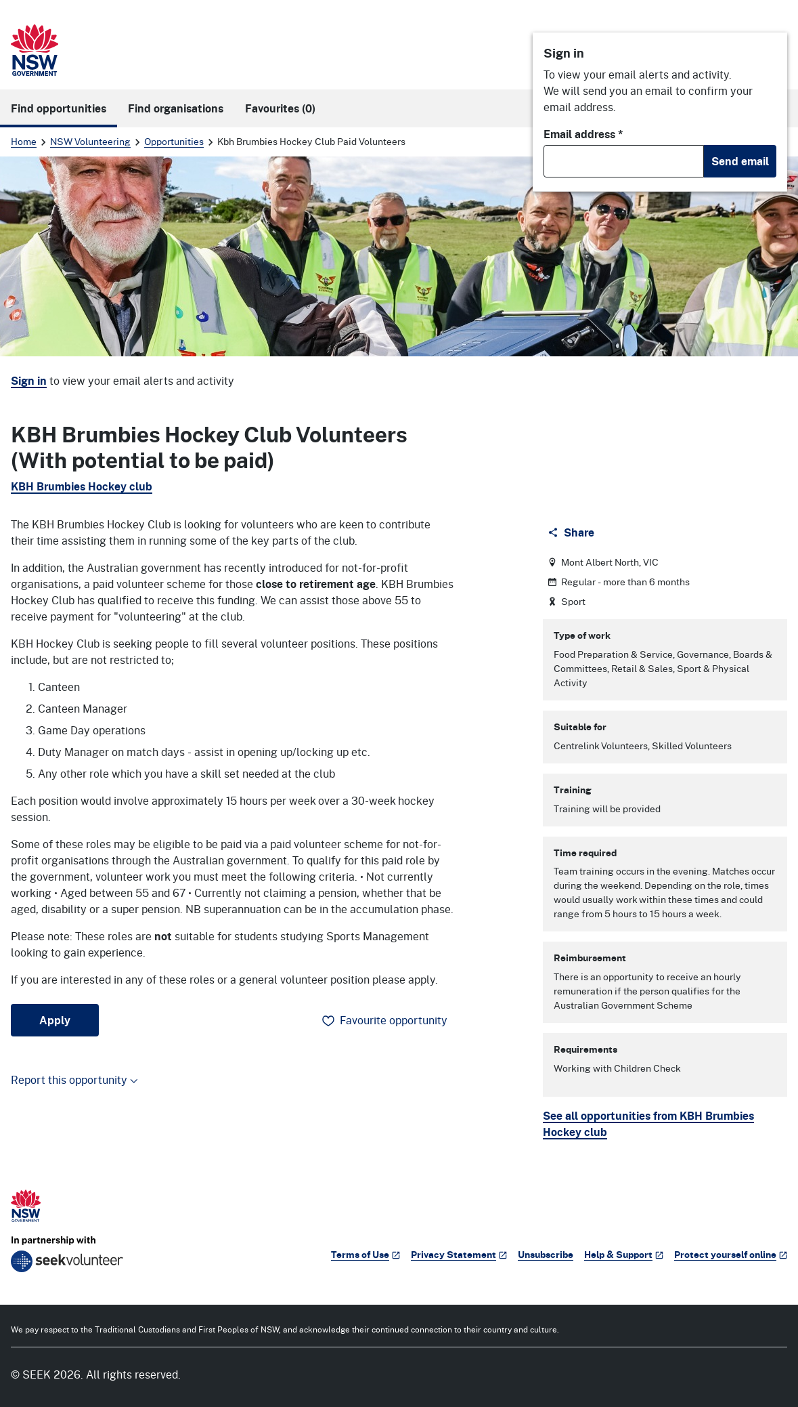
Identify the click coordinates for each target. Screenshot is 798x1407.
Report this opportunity (74, 1079)
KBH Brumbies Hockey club (81, 486)
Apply (54, 1020)
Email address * (583, 134)
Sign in (29, 381)
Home (24, 141)
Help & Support (623, 1254)
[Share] (572, 532)
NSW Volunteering (90, 141)
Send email (740, 161)
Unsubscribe (545, 1254)
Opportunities (174, 141)
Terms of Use (365, 1254)
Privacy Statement (459, 1254)
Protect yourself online (730, 1254)
